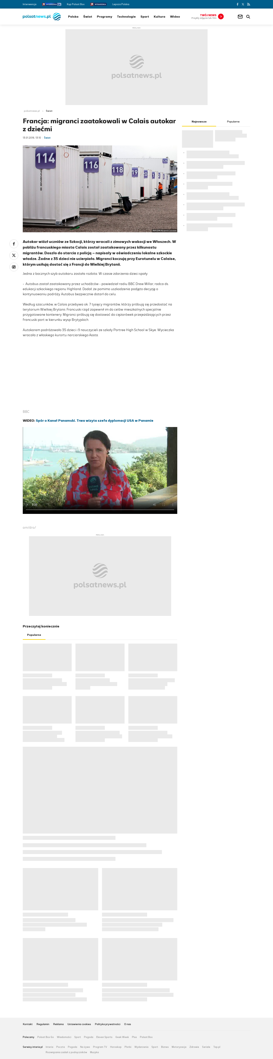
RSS (249, 4)
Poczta (60, 1047)
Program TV (100, 1047)
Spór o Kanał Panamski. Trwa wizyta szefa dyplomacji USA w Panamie (94, 420)
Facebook (237, 4)
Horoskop (116, 1047)
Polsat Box (146, 1037)
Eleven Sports (104, 1037)
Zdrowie (194, 1047)
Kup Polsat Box (76, 4)
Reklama (58, 1024)
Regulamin (42, 1024)
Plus (134, 1037)
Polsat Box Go (45, 1037)
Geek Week (122, 1037)
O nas (127, 1024)
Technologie (126, 17)
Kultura (159, 17)
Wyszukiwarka (248, 16)
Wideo (175, 17)
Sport (144, 17)
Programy (104, 17)
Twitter (243, 4)
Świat (87, 17)
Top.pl (216, 1047)
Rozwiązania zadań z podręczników (66, 1052)
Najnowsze (199, 121)
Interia (49, 1047)
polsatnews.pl (32, 111)
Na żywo (85, 1047)
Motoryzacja (179, 1047)
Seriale (206, 1047)
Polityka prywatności (107, 1024)
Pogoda (88, 1037)
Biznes (165, 1047)
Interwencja (29, 4)
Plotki (128, 1047)
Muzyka (94, 1052)
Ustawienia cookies (79, 1024)
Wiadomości (64, 1037)
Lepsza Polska (120, 4)
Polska (73, 17)
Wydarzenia (141, 1047)
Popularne (34, 635)
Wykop (14, 267)
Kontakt (28, 1024)
